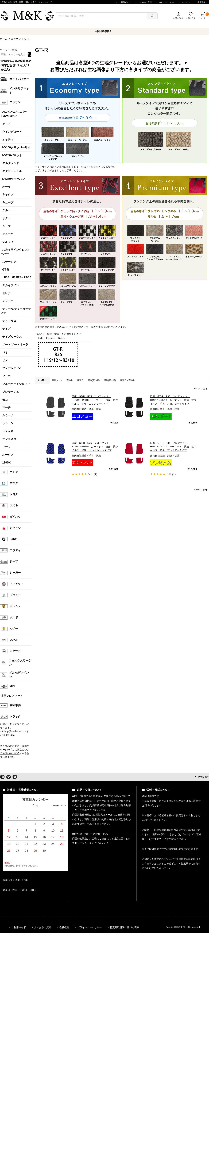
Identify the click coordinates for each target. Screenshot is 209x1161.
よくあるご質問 (145, 2)
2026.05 (58, 805)
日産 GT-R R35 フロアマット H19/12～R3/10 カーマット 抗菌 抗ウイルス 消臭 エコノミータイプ (95, 400)
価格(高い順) (110, 380)
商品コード (57, 380)
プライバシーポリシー (89, 927)
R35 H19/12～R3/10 (51, 337)
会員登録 (201, 2)
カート (204, 15)
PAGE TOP (203, 777)
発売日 (80, 380)
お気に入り (190, 18)
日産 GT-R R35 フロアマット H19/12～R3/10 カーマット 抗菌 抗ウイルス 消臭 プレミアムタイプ (173, 446)
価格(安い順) (94, 380)
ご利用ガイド (124, 2)
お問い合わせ (178, 18)
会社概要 (64, 927)
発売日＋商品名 (127, 380)
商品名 (70, 380)
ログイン (186, 2)
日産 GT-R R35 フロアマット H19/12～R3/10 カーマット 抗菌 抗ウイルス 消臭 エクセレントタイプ (95, 446)
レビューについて (167, 2)
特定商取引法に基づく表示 (124, 927)
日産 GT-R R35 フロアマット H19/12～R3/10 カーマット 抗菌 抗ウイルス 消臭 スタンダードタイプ (173, 400)
